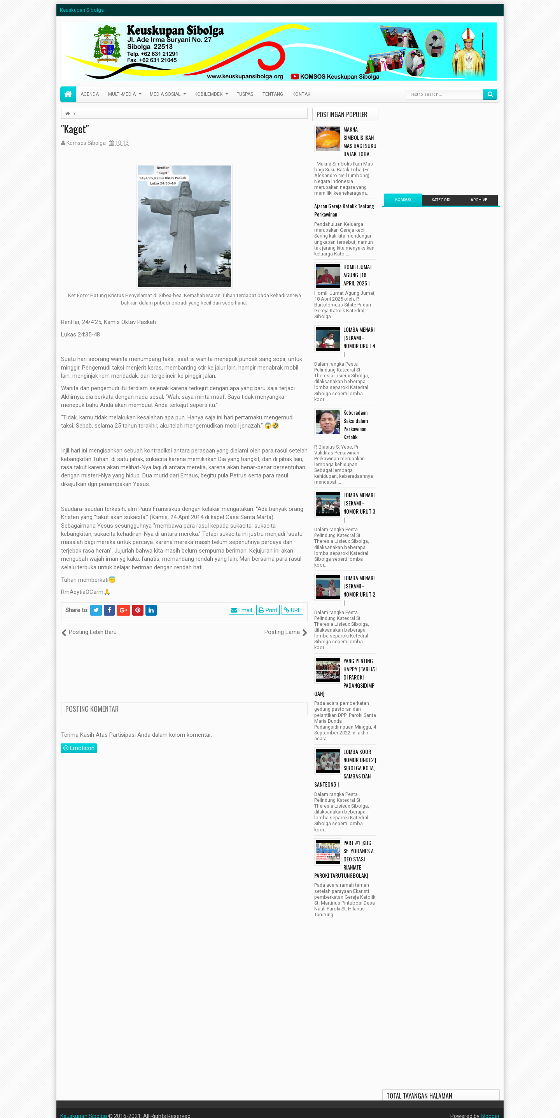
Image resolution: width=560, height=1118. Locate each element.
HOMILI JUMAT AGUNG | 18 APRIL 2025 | (357, 274)
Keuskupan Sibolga (82, 10)
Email (241, 610)
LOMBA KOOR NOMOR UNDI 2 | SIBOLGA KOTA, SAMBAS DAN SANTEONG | (345, 767)
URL (292, 610)
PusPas (244, 94)
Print (268, 610)
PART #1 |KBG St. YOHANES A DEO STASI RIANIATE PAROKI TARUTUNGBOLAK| (344, 858)
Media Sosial (165, 94)
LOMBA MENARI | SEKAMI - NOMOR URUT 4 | (359, 341)
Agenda (89, 94)
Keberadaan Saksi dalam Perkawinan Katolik (355, 424)
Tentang (272, 94)
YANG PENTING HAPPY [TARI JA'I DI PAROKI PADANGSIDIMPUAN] (345, 677)
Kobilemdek (208, 94)
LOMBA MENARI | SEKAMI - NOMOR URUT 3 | (359, 507)
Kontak (301, 94)
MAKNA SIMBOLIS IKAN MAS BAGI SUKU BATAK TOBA (359, 141)
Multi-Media (122, 94)
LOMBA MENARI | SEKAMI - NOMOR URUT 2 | (359, 590)
